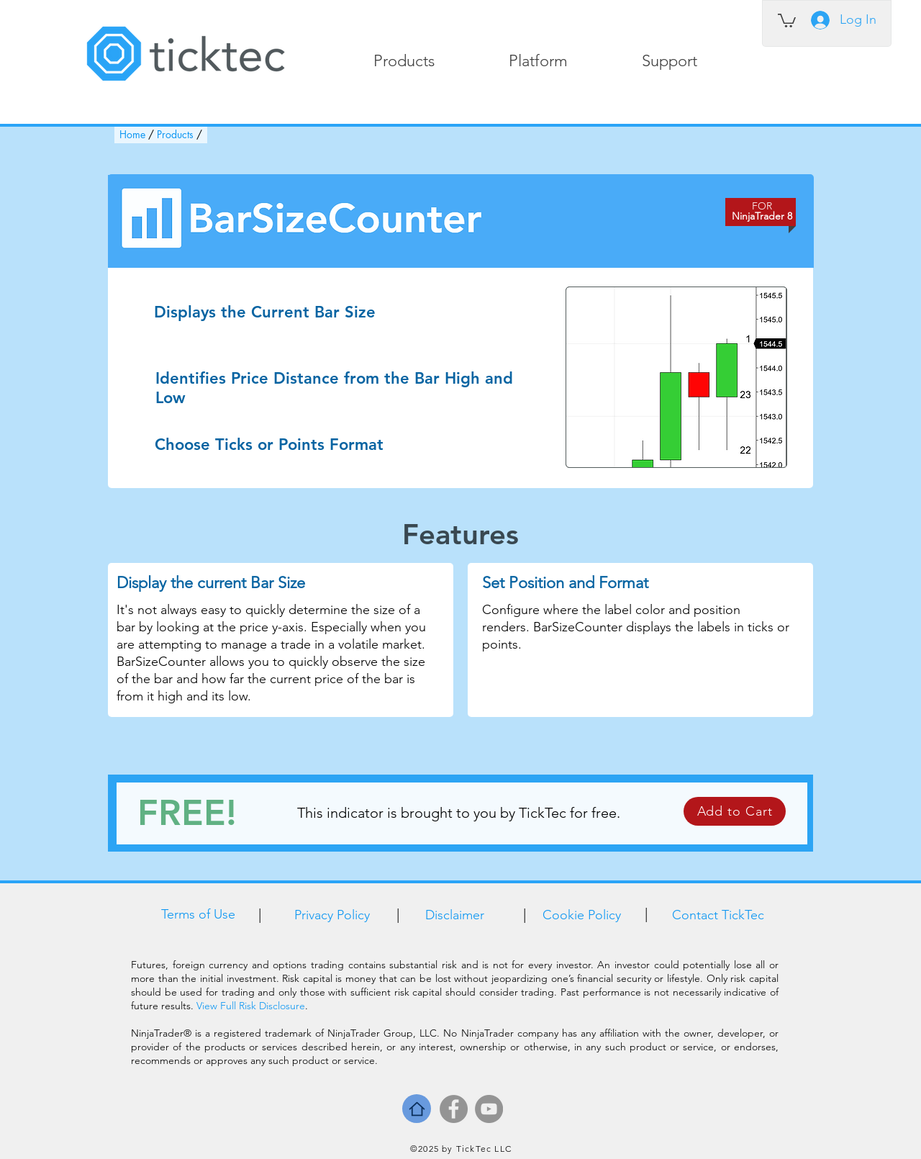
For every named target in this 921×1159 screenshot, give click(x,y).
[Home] (416, 1108)
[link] (787, 19)
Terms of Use (198, 914)
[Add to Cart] (735, 811)
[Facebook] (454, 1109)
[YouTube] (489, 1109)
